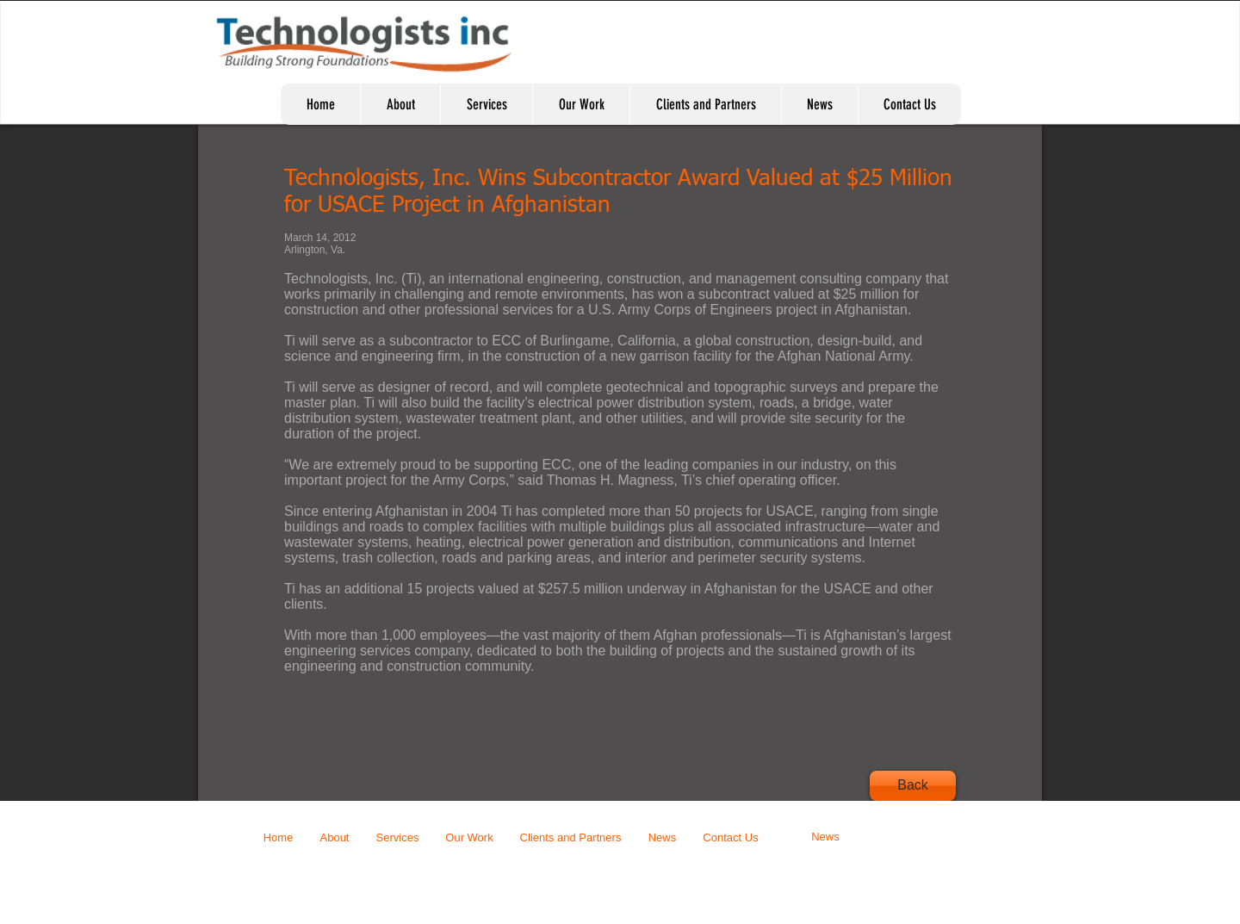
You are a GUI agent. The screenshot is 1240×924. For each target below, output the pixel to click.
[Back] (913, 786)
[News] (825, 837)
